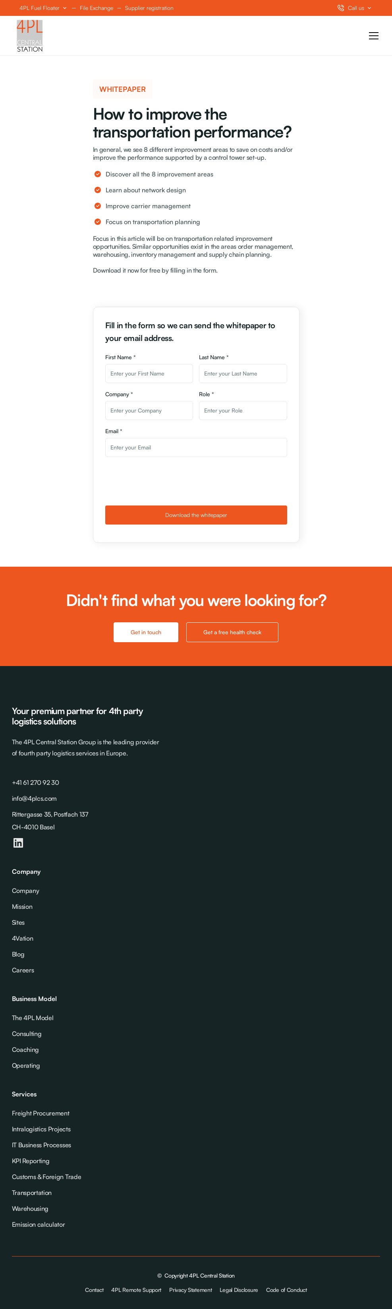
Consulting (27, 1034)
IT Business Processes (41, 1145)
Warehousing (30, 1208)
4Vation (22, 938)
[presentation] (165, 480)
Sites (18, 922)
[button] (43, 8)
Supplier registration (149, 7)
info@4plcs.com (34, 798)
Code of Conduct (286, 1290)
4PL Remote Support (136, 1290)
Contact (94, 1290)
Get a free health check (232, 632)
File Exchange (96, 7)
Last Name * (214, 357)
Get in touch (146, 632)
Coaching (25, 1049)
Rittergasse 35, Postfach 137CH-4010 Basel (50, 820)
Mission (22, 906)
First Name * (120, 357)
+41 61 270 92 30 (35, 782)
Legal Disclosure (239, 1290)
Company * (119, 394)
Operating (26, 1065)
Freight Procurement (41, 1113)
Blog (18, 954)
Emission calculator (38, 1224)
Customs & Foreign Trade (46, 1177)
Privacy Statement (190, 1290)
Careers (23, 970)
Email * (113, 431)
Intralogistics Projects (41, 1129)
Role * (206, 394)
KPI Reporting (31, 1161)
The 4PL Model (33, 1018)
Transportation (32, 1193)
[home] (30, 35)
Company (25, 891)
